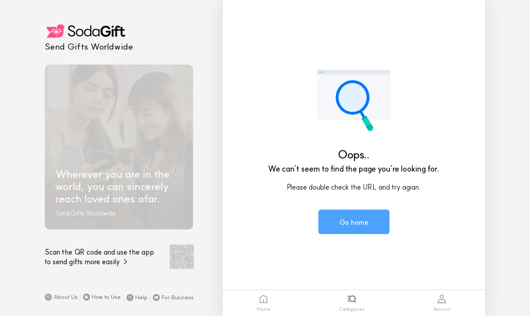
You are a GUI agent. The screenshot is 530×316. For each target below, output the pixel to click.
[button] (61, 297)
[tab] (264, 303)
